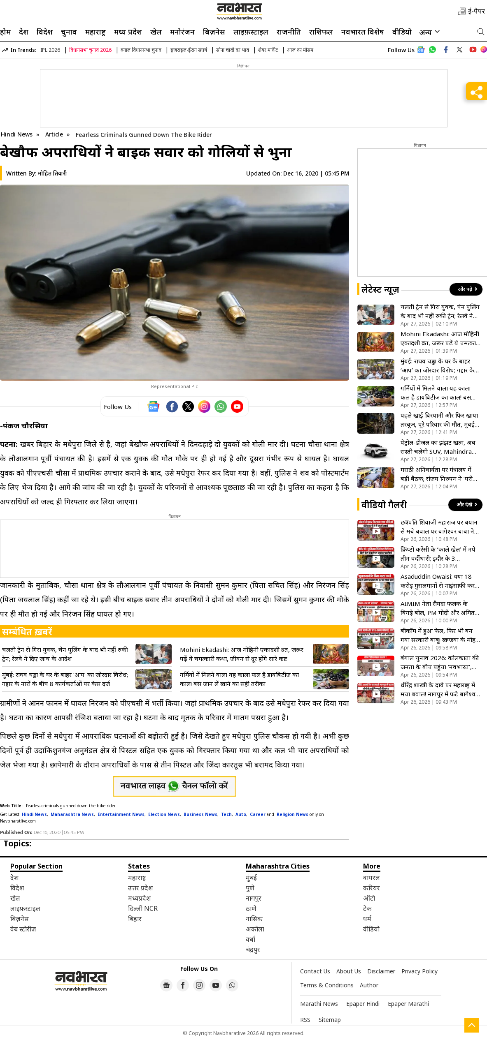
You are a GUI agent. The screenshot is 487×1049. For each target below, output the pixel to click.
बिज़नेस (214, 32)
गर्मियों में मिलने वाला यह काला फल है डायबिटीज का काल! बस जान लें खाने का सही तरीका (239, 679)
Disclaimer (381, 971)
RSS (305, 1020)
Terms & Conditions (327, 985)
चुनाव (69, 32)
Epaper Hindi (363, 1003)
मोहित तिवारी (52, 173)
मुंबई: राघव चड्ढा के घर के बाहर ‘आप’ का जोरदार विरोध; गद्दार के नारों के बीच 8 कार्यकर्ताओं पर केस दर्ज (65, 679)
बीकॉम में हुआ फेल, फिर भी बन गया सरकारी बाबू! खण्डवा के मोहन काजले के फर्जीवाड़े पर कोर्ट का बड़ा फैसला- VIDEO (440, 635)
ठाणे (251, 908)
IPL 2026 (50, 49)
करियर (371, 887)
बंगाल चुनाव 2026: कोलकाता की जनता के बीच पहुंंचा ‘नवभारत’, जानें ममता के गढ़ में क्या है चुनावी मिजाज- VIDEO (440, 662)
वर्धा (250, 939)
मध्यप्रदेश (139, 898)
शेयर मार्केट (268, 49)
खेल (156, 32)
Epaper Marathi (408, 1003)
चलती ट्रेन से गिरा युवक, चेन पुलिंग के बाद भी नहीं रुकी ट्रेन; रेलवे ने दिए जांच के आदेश (65, 654)
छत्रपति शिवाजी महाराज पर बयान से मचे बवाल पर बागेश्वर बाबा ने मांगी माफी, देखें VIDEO (439, 527)
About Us (348, 971)
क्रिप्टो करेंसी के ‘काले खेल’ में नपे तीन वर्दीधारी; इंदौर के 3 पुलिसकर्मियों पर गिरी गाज (438, 554)
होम (5, 32)
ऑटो (369, 898)
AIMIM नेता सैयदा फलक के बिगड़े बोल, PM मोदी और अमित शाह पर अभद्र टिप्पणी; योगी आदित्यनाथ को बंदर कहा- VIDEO (440, 608)
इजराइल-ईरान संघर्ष (188, 49)
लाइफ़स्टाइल (250, 32)
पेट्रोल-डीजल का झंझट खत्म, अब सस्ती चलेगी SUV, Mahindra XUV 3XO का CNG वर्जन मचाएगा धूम (438, 447)
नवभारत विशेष (362, 32)
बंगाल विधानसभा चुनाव (141, 49)
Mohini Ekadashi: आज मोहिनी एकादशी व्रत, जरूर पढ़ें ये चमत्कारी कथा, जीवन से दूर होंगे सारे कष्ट (241, 654)
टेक (367, 908)
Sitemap (330, 1020)
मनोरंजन (182, 32)
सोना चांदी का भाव (232, 49)
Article (55, 134)
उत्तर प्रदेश (140, 887)
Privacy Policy (419, 971)
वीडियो (402, 32)
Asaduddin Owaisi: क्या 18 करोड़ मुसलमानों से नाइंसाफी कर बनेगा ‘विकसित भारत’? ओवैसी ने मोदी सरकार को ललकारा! (439, 581)
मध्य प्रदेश (128, 32)
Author (369, 985)
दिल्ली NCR (143, 908)
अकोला (255, 928)
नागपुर (253, 898)
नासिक (254, 918)
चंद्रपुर (253, 949)
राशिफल (321, 32)
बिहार (135, 918)
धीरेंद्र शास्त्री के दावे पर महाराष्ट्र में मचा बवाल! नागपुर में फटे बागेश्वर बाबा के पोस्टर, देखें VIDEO (439, 689)
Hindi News (17, 134)
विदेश (45, 32)
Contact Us (315, 971)
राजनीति (289, 32)
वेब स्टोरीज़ (23, 928)
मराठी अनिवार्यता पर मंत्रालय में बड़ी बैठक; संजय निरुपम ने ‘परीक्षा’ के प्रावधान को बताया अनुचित (440, 474)
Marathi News (319, 1003)
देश (23, 32)
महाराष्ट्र (95, 32)
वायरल (371, 877)
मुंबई (251, 877)
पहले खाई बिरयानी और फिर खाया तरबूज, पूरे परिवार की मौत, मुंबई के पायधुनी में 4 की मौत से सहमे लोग (439, 420)
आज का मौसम (300, 49)
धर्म (367, 918)
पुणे (250, 887)
